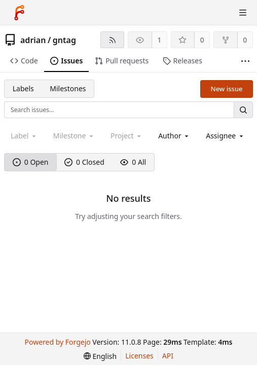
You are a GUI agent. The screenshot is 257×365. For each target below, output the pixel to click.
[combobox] (174, 135)
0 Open (31, 162)
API (167, 355)
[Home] (19, 13)
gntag (64, 40)
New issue (227, 88)
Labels (23, 88)
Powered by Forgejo (58, 342)
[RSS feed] (112, 39)
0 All (133, 162)
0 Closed (84, 162)
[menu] (100, 356)
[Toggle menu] (243, 13)
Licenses (139, 355)
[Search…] (243, 109)
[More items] (245, 61)
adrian (33, 40)
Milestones (68, 88)
